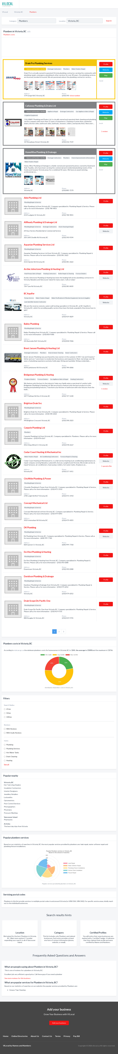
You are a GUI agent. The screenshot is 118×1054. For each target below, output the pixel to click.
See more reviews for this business (18, 978)
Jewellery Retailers (11, 794)
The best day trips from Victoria (16, 826)
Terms (58, 1036)
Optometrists (9, 800)
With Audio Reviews (13, 733)
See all (6, 764)
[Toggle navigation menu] (115, 4)
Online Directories (19, 1036)
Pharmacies (8, 820)
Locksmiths (8, 797)
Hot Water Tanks (12, 753)
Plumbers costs (9, 35)
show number (75, 96)
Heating (9, 760)
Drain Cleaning (11, 756)
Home (5, 1036)
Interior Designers (11, 791)
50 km (8, 713)
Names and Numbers (22, 1045)
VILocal (5, 12)
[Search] (108, 20)
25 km (8, 709)
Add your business (59, 1023)
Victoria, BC (18, 12)
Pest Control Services (12, 804)
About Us (35, 1036)
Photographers (9, 807)
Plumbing (9, 745)
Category (12, 21)
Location (62, 21)
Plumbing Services (13, 749)
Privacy (67, 1036)
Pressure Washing (11, 813)
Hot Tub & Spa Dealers (12, 785)
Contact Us (47, 1036)
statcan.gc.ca (19, 650)
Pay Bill (76, 1036)
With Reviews (11, 729)
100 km (9, 717)
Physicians (8, 810)
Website (106, 70)
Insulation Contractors (12, 788)
